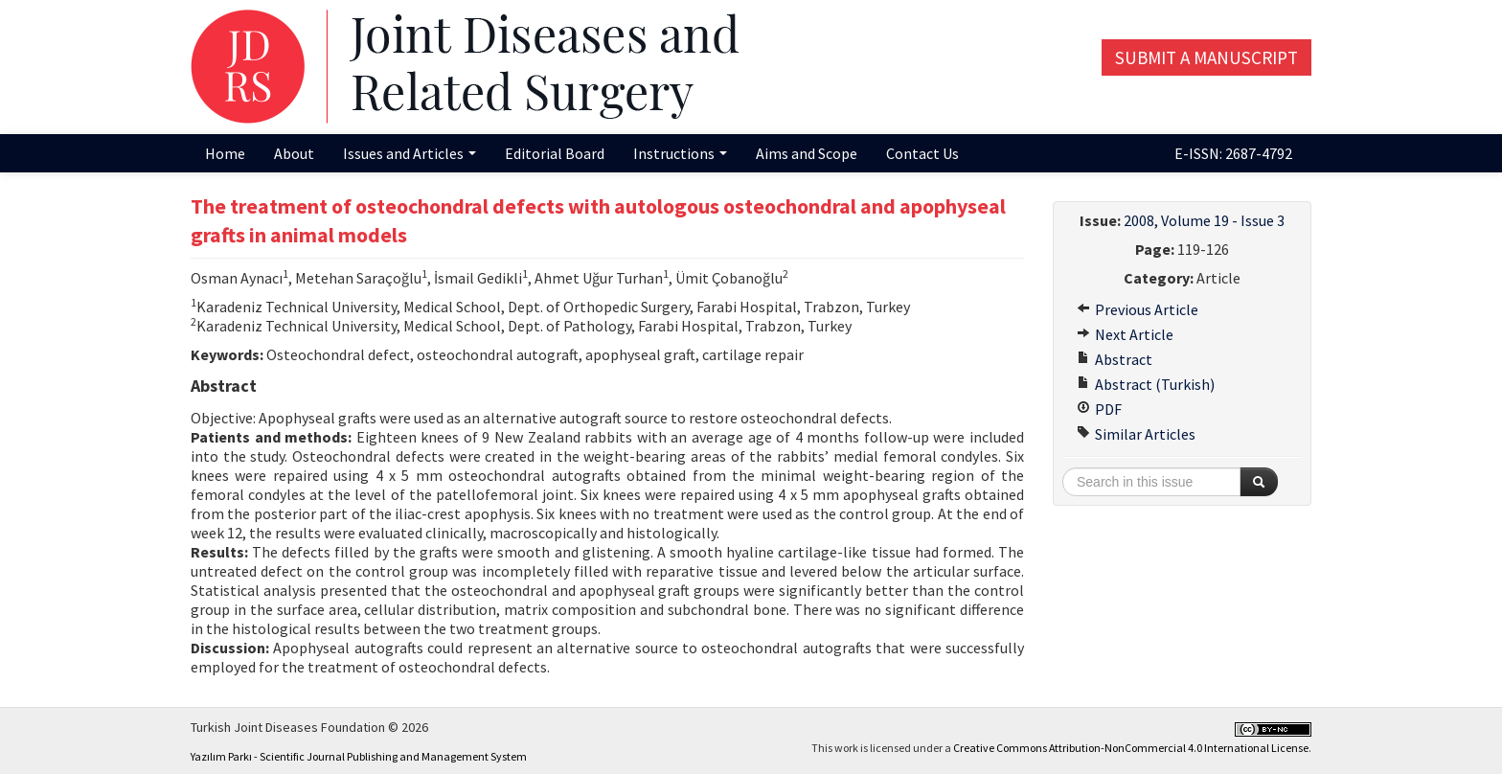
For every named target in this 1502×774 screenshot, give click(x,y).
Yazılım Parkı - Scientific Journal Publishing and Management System (359, 756)
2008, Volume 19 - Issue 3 (1204, 220)
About (294, 153)
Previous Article (1137, 309)
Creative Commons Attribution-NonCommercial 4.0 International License (1131, 747)
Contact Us (922, 153)
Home (225, 153)
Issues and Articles (409, 153)
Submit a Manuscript (1206, 57)
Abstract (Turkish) (1146, 384)
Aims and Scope (806, 153)
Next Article (1125, 334)
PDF (1099, 409)
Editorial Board (554, 153)
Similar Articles (1136, 434)
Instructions (680, 153)
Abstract (1114, 359)
